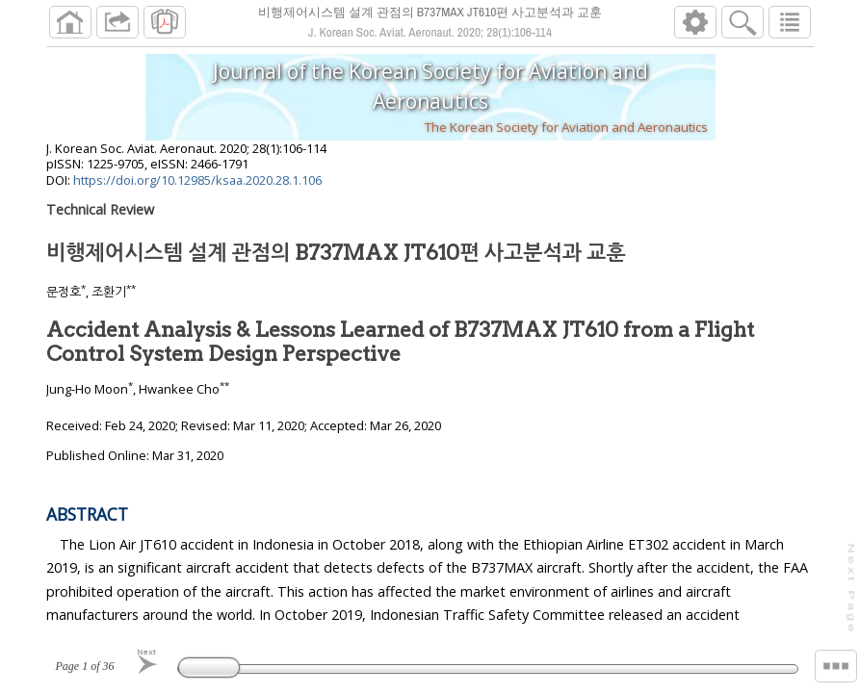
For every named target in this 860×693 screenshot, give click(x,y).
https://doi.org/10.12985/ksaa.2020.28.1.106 (197, 187)
